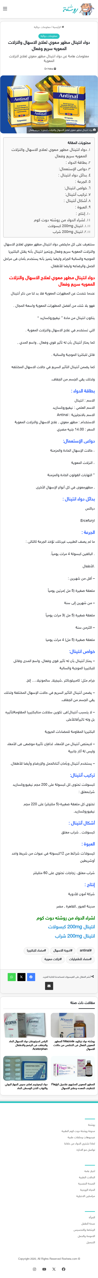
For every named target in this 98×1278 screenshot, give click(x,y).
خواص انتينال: (75, 188)
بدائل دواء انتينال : (72, 175)
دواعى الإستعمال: (73, 169)
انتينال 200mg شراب (68, 232)
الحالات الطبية (87, 1177)
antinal (85, 951)
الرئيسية (58, 27)
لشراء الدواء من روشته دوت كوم (59, 220)
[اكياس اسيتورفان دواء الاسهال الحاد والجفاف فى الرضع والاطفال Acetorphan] (25, 1025)
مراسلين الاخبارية (85, 1196)
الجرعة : (81, 182)
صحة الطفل (88, 1223)
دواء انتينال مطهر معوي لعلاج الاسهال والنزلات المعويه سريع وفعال (49, 153)
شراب (75, 936)
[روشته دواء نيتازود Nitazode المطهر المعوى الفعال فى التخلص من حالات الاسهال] (73, 1025)
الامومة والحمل (86, 1236)
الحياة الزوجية (87, 1190)
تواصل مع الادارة (86, 1150)
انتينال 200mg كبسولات (65, 226)
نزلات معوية (52, 959)
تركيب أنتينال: (76, 195)
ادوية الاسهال (62, 951)
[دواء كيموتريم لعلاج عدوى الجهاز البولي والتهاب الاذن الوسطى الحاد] (25, 1068)
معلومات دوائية (42, 27)
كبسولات (71, 927)
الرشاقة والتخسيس (84, 1230)
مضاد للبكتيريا (35, 951)
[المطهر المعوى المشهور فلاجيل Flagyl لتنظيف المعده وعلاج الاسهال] (73, 1068)
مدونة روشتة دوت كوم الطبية (78, 1131)
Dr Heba (48, 69)
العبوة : (81, 207)
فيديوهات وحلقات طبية (81, 1137)
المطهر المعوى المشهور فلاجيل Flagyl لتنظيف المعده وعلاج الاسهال (73, 1086)
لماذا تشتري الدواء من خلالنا (79, 1143)
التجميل (90, 1242)
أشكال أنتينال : (75, 201)
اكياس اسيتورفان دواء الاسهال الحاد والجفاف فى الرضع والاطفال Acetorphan (28, 1045)
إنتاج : (80, 214)
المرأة (92, 1217)
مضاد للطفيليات (79, 959)
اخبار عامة (89, 1171)
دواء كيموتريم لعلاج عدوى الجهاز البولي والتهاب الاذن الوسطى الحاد (26, 1086)
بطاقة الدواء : (76, 163)
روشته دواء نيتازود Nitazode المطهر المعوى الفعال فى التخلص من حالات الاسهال (74, 1045)
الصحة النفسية (86, 1183)
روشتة (91, 1125)
